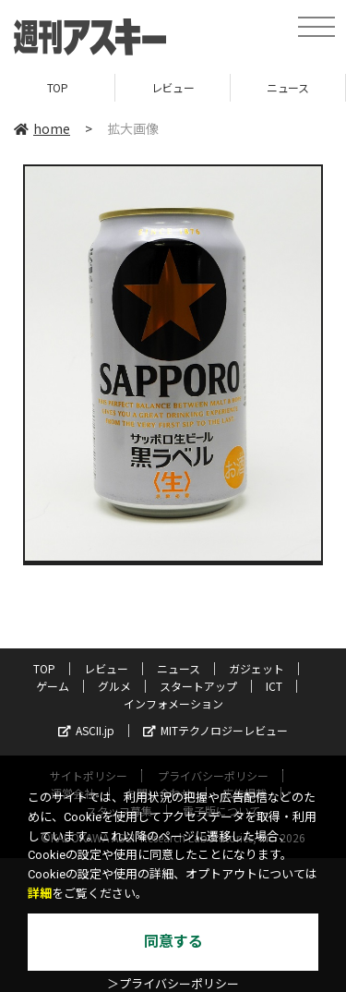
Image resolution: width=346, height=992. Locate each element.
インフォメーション (173, 703)
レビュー (172, 87)
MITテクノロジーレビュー (215, 730)
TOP (57, 87)
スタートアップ (198, 686)
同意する (173, 941)
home (42, 128)
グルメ (114, 686)
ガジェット (256, 668)
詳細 (40, 894)
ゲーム (52, 686)
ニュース (287, 87)
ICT (274, 686)
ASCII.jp (86, 730)
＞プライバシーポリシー (173, 984)
